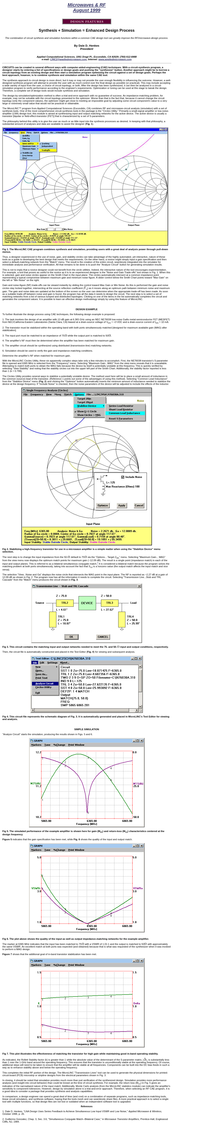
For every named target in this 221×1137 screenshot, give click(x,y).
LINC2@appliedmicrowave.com (68, 59)
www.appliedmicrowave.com (115, 59)
